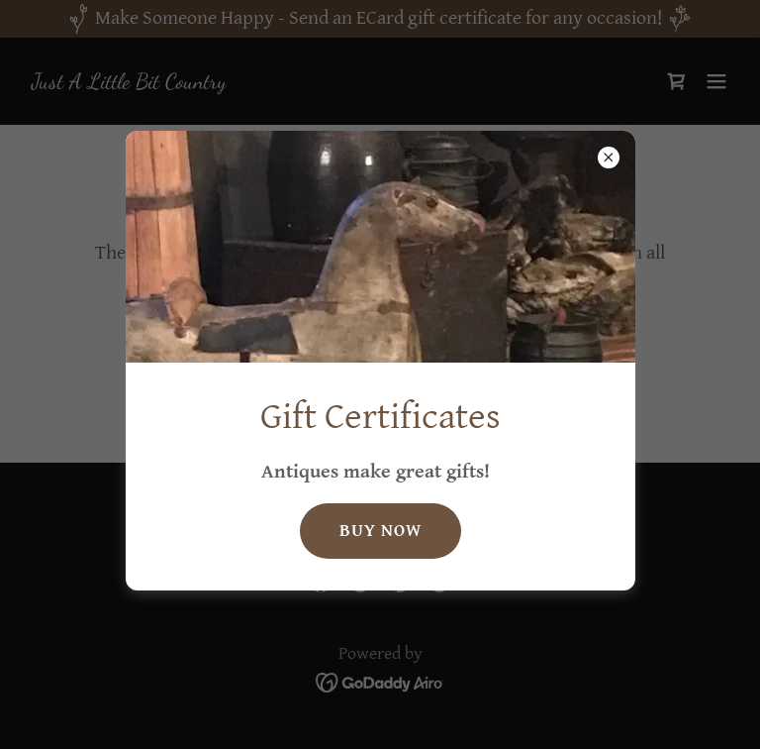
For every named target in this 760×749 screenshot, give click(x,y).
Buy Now (380, 530)
